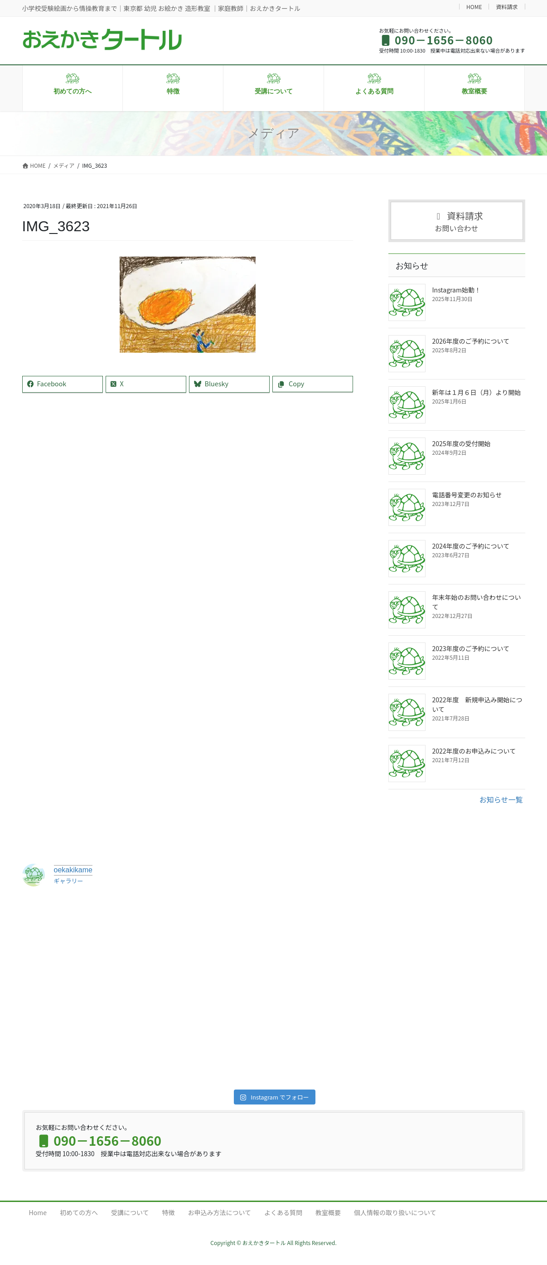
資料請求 (507, 7)
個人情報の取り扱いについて (395, 1212)
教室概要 (328, 1212)
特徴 (168, 1212)
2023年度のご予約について (471, 648)
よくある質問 (283, 1212)
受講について (130, 1212)
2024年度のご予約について (471, 545)
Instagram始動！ (456, 289)
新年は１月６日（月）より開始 (476, 392)
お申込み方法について (220, 1212)
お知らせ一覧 (501, 799)
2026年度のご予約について (471, 340)
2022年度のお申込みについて (474, 750)
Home (38, 1212)
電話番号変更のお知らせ (467, 494)
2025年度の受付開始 (461, 443)
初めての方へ (79, 1212)
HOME (474, 7)
